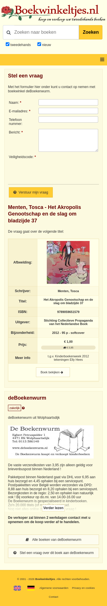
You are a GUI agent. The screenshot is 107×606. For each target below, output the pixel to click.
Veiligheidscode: (21, 157)
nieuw (46, 45)
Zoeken (91, 32)
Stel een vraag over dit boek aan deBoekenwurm (53, 553)
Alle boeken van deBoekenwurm (53, 540)
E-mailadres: (18, 111)
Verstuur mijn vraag (30, 192)
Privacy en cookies (83, 587)
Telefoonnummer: (15, 122)
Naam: (14, 103)
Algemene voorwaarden (53, 587)
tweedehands (20, 45)
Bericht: (15, 132)
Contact (53, 596)
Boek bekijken (53, 372)
